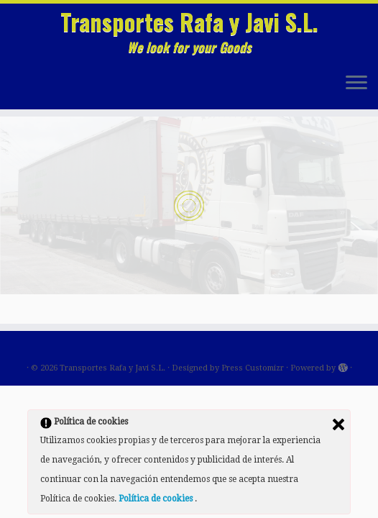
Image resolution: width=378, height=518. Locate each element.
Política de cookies (157, 499)
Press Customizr (252, 368)
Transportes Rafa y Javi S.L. (189, 21)
